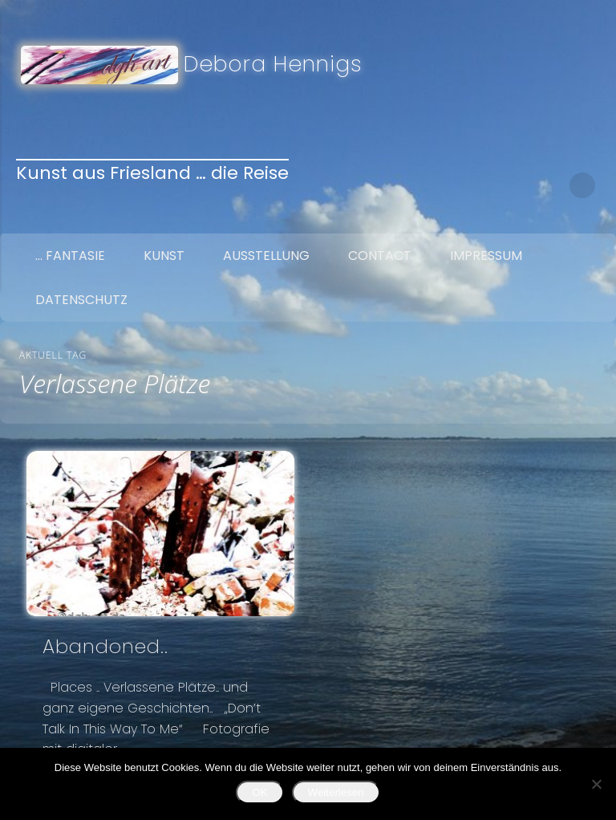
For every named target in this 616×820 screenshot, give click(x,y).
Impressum (486, 255)
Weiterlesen (336, 792)
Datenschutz (81, 299)
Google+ (549, 185)
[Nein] (596, 784)
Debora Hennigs (273, 64)
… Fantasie (70, 255)
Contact (379, 255)
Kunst (164, 255)
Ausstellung (266, 255)
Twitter (516, 185)
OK (259, 792)
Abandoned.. (105, 646)
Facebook (482, 185)
